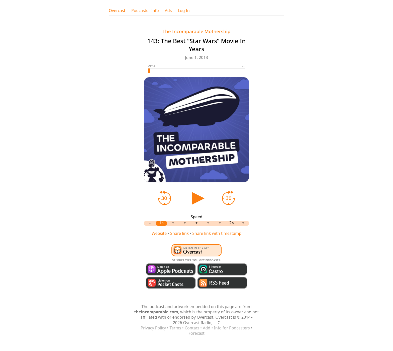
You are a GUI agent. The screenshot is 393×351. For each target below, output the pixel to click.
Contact (192, 328)
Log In (183, 10)
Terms (175, 328)
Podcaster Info (145, 10)
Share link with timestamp (216, 233)
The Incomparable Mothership (197, 31)
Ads (168, 10)
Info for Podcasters (232, 328)
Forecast (196, 333)
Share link (179, 233)
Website (159, 233)
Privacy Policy (153, 328)
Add (206, 328)
